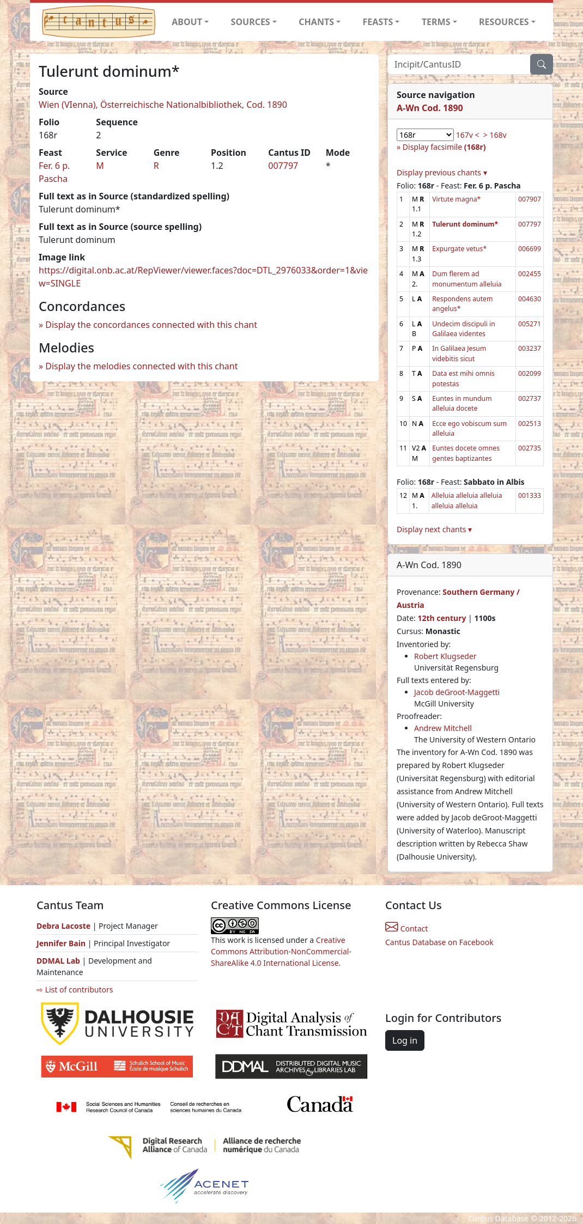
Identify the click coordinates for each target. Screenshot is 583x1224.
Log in (404, 1040)
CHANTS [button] (316, 22)
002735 (529, 448)
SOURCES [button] (250, 22)
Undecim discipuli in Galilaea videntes (463, 328)
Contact (406, 928)
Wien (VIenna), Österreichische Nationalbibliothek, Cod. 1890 (163, 105)
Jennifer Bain (62, 943)
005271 (529, 323)
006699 (529, 248)
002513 (529, 423)
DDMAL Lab (58, 960)
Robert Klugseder (445, 656)
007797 (283, 166)
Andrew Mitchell (443, 728)
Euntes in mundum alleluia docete (461, 403)
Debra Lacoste (63, 926)
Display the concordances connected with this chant (151, 325)
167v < (467, 135)
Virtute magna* (456, 199)
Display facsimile (444, 147)
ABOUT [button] (187, 22)
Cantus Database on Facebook (439, 942)
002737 (529, 398)
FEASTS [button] (378, 22)
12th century (441, 618)
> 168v (495, 135)
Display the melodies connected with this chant (141, 366)
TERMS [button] (436, 22)
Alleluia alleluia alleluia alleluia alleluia (467, 500)
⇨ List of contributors (75, 989)
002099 (529, 373)
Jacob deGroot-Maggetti (457, 692)
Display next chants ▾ (434, 529)
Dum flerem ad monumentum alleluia (466, 278)
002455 (529, 273)
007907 (529, 199)
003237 (529, 348)
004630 (529, 298)
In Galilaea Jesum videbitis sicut (459, 353)
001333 (529, 495)
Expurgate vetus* (459, 248)
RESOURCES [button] (504, 22)
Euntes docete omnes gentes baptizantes (466, 452)
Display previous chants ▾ (442, 172)
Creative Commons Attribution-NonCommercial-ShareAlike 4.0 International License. (281, 951)
